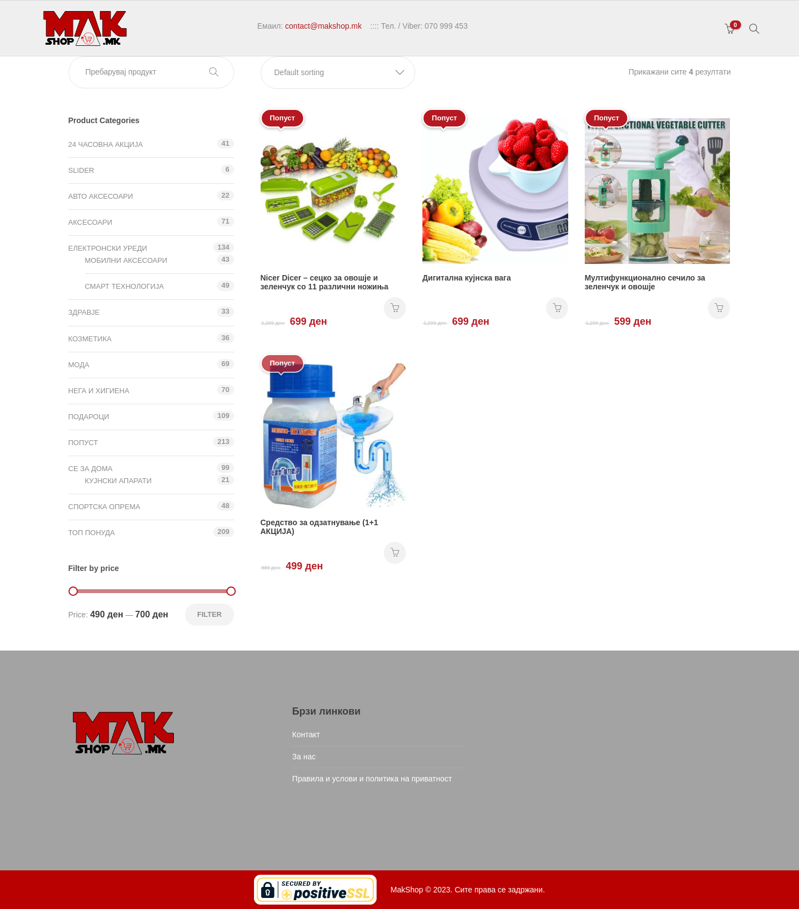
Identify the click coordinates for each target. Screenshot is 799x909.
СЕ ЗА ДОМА (90, 468)
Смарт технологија (124, 286)
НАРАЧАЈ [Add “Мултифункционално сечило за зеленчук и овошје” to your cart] (719, 308)
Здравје (84, 312)
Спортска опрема (104, 507)
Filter (209, 614)
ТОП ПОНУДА (91, 533)
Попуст (83, 442)
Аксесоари (90, 222)
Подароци (88, 417)
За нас (304, 756)
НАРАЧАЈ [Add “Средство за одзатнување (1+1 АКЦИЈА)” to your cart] (395, 553)
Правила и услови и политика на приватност (372, 778)
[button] (338, 72)
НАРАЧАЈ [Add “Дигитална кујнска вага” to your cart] (557, 308)
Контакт (306, 734)
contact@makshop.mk (323, 26)
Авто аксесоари (100, 196)
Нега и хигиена (99, 391)
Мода (78, 365)
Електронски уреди (107, 248)
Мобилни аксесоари (126, 260)
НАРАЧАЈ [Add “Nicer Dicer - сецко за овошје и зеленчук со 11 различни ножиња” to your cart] (395, 308)
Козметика (90, 339)
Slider (81, 170)
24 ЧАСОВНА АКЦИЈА (105, 144)
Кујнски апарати (118, 481)
